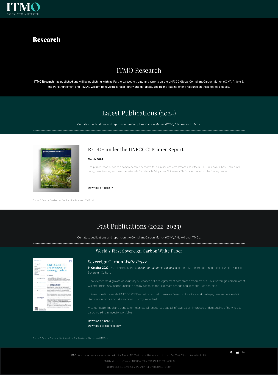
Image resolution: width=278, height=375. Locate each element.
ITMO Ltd (89, 200)
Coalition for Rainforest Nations (65, 200)
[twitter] (231, 352)
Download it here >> (100, 188)
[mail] (244, 352)
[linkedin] (237, 352)
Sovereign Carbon (117, 261)
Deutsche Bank (57, 338)
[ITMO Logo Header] (23, 3)
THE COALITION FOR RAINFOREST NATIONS (153, 361)
